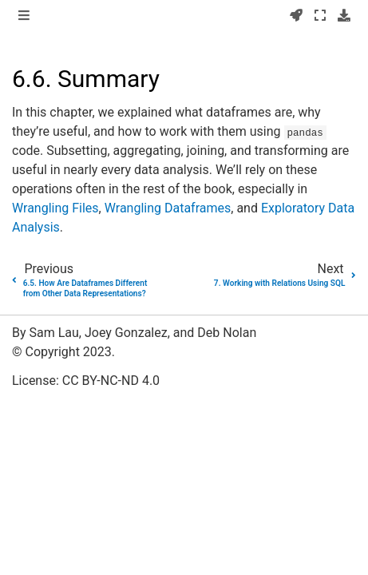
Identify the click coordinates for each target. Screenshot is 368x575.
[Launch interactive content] (296, 16)
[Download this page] (344, 16)
